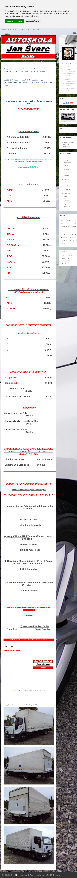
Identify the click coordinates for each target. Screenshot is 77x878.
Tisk (31, 875)
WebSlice (24, 875)
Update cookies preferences (9, 29)
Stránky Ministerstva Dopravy (67, 162)
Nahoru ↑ (58, 875)
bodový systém (68, 186)
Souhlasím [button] (9, 21)
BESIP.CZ (66, 200)
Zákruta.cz (67, 190)
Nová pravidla (67, 169)
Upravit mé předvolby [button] (32, 21)
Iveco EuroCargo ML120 (30, 705)
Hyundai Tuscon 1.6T (68, 121)
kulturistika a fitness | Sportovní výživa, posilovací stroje (67, 144)
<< (62, 220)
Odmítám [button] (20, 21)
